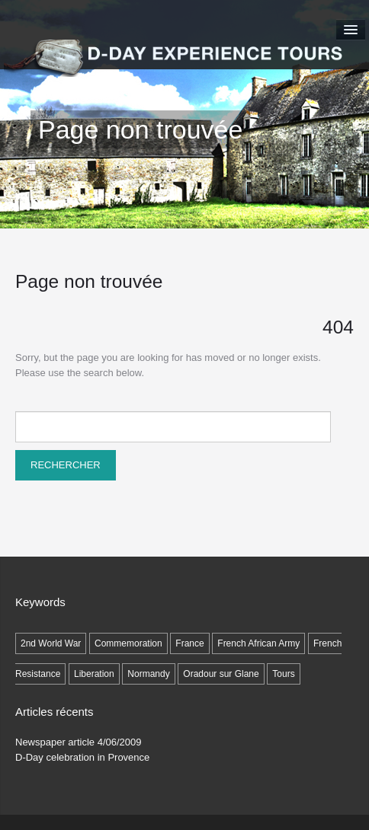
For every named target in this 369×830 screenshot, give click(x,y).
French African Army (258, 643)
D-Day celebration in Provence (82, 757)
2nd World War (51, 643)
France (189, 643)
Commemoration (128, 643)
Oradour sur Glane (220, 674)
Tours (283, 674)
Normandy (148, 674)
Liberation (94, 674)
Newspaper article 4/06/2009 (78, 742)
